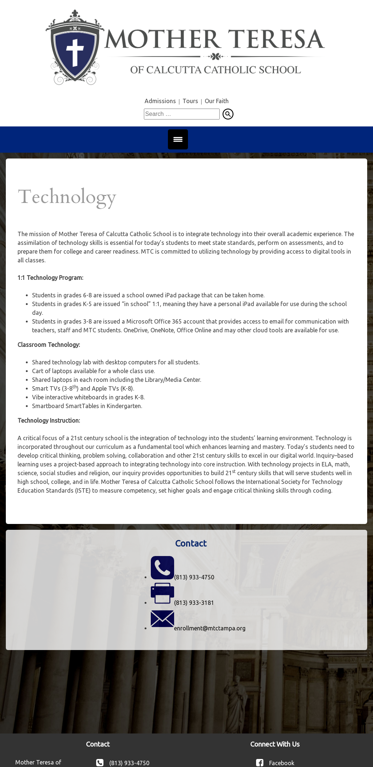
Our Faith (217, 101)
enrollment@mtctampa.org (210, 628)
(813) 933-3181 (194, 602)
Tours (190, 101)
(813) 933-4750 (194, 577)
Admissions (160, 101)
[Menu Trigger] (178, 139)
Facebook (281, 762)
